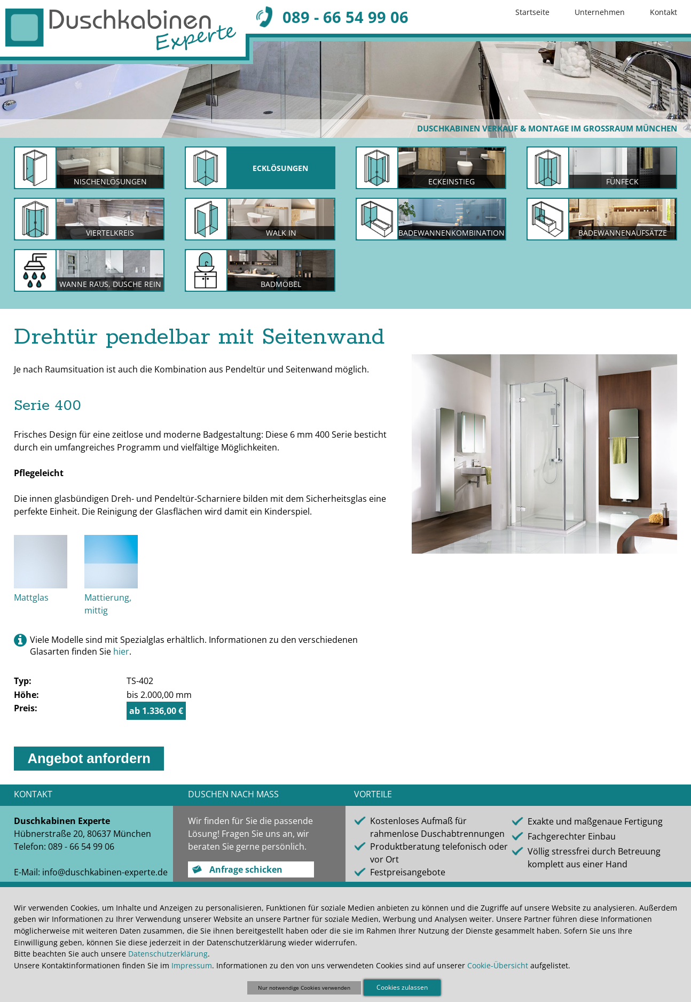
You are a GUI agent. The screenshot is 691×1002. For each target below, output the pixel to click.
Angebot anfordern (88, 758)
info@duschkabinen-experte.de (105, 872)
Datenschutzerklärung (168, 954)
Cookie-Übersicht (497, 965)
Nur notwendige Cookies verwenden (304, 987)
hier (121, 651)
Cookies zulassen (402, 987)
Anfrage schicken (245, 869)
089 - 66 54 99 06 (345, 16)
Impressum (191, 965)
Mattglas (31, 597)
